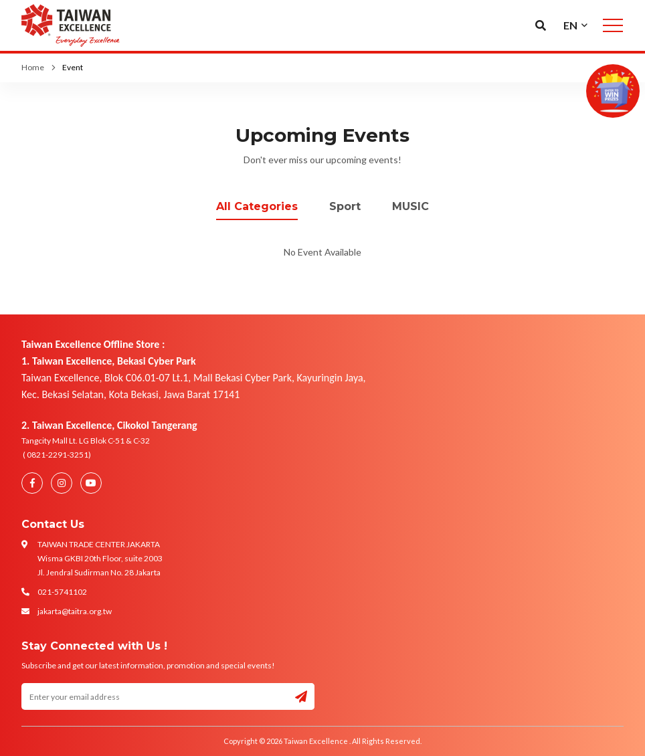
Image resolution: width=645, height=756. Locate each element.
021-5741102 (62, 592)
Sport (345, 206)
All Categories (257, 206)
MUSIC (410, 206)
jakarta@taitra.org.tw (74, 611)
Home (32, 67)
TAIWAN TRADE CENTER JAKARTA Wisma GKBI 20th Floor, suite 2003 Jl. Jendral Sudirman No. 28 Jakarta (100, 558)
